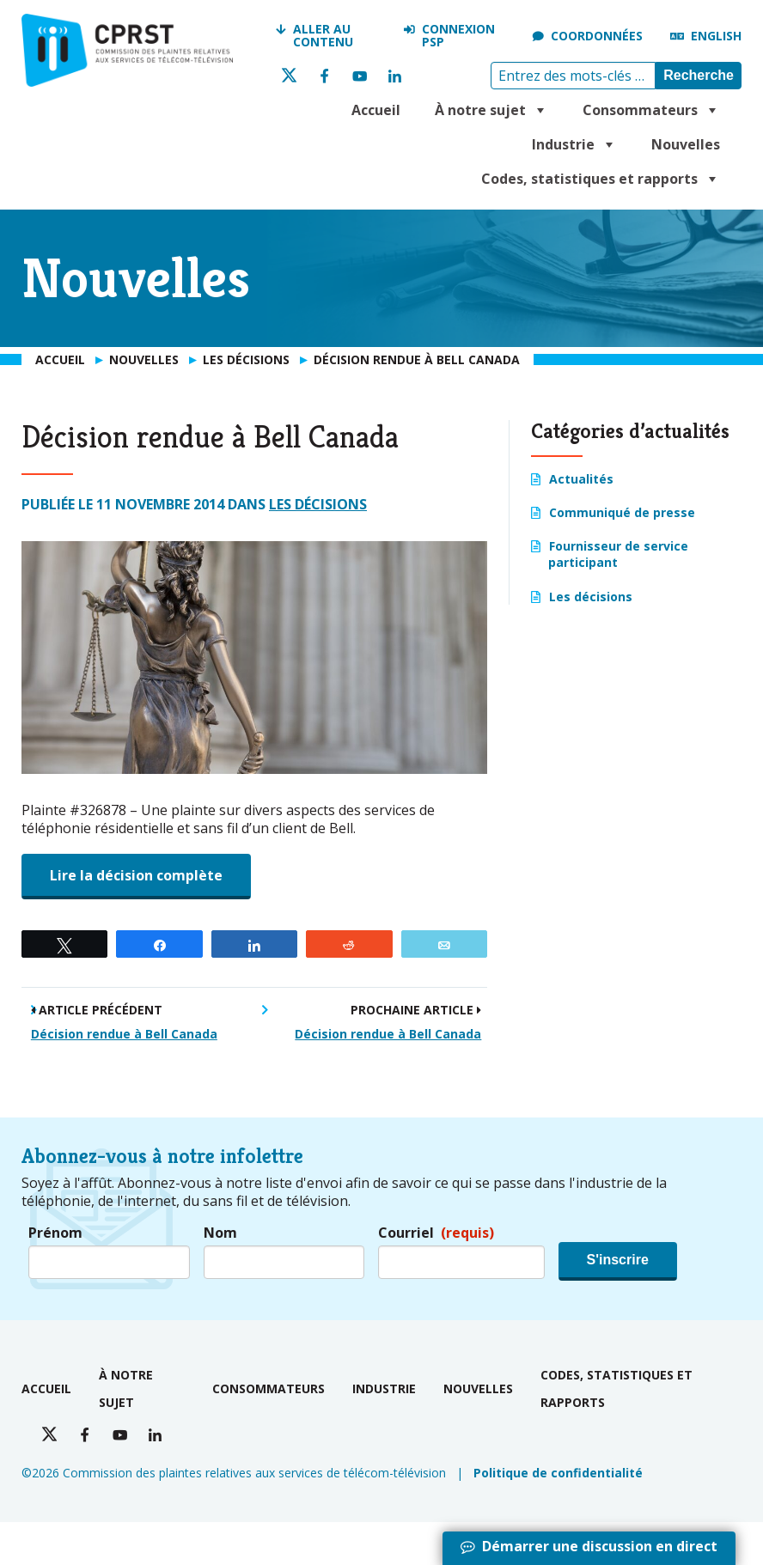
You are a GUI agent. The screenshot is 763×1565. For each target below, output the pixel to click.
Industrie (574, 144)
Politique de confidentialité (558, 1473)
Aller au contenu (323, 35)
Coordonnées (597, 35)
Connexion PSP (458, 35)
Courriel (436, 1233)
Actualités (581, 479)
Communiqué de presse (622, 512)
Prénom (55, 1233)
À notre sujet (491, 110)
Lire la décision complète (136, 875)
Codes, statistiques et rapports (600, 178)
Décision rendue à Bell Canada (124, 1034)
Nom (220, 1233)
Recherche (698, 75)
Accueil (375, 109)
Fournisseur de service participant (618, 554)
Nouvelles (685, 144)
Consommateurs (651, 110)
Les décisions (318, 504)
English (716, 35)
